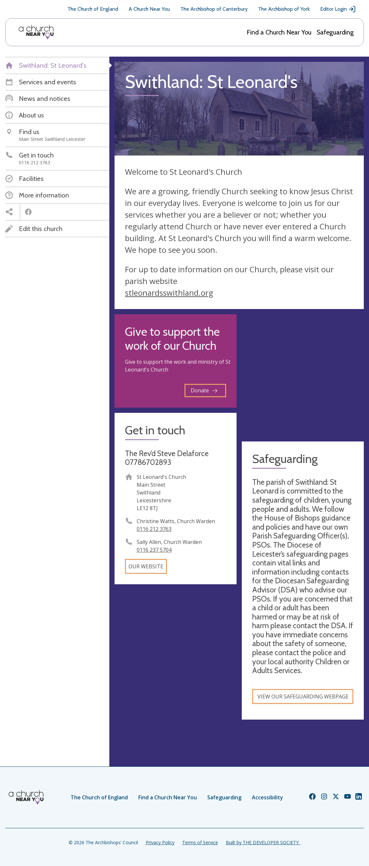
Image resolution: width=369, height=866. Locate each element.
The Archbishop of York (284, 9)
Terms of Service (200, 842)
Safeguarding (335, 32)
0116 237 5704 (154, 549)
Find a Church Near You (279, 32)
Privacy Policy (160, 842)
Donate (204, 390)
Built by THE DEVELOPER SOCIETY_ (263, 842)
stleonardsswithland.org (169, 292)
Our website (146, 566)
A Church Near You (149, 9)
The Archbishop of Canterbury (214, 9)
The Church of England (92, 9)
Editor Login (338, 9)
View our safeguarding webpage (302, 696)
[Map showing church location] (303, 375)
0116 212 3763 (154, 529)
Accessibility (267, 797)
